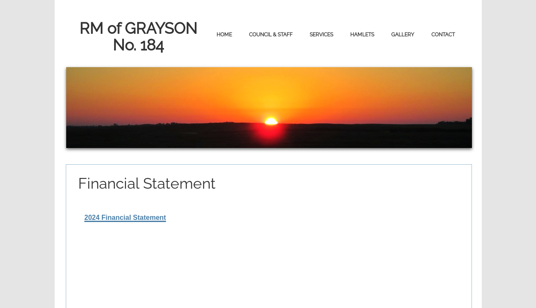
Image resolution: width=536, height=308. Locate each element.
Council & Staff (271, 35)
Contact (443, 35)
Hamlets (362, 35)
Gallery (402, 35)
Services (321, 35)
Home (224, 35)
